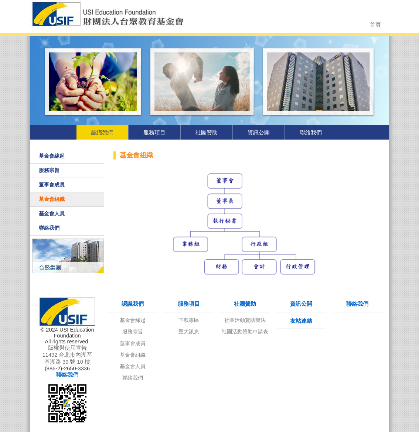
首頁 (375, 25)
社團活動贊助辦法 (245, 320)
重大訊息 (188, 332)
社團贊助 (206, 132)
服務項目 (154, 132)
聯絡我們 (311, 132)
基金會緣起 (52, 156)
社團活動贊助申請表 (245, 332)
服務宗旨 (49, 170)
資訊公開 (259, 132)
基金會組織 (52, 199)
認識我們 (102, 132)
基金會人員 (52, 213)
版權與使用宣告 (67, 348)
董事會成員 (52, 185)
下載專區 (188, 320)
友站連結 (301, 321)
